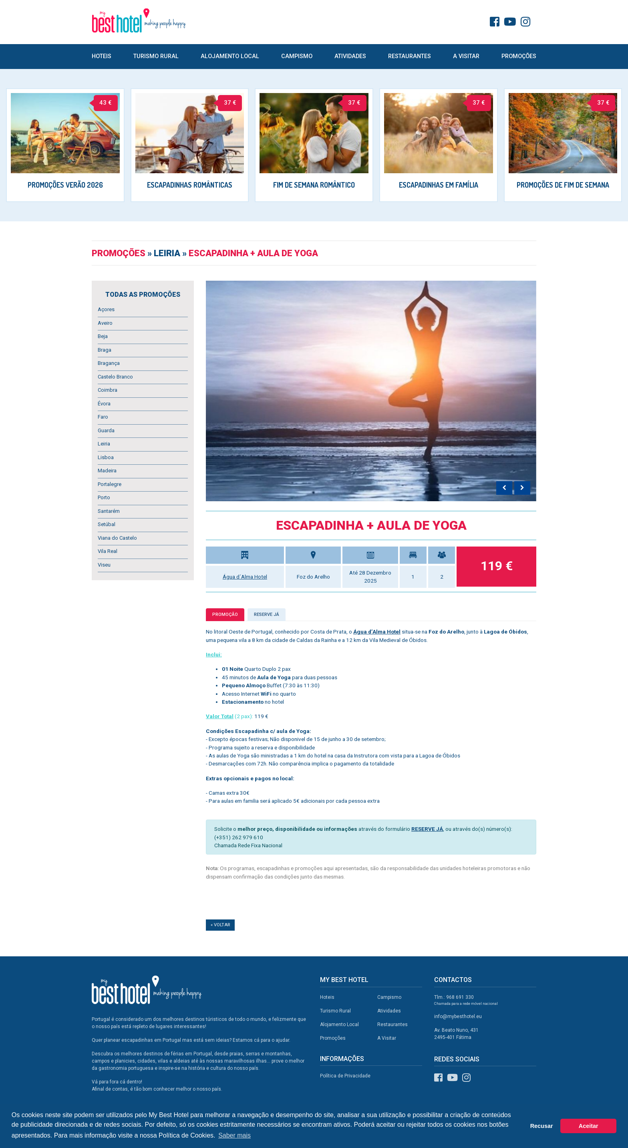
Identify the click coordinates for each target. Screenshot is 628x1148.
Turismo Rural (156, 56)
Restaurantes (409, 56)
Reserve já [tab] (266, 614)
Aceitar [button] (588, 1126)
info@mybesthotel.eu (458, 1016)
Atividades (350, 56)
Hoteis (101, 56)
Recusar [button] (541, 1126)
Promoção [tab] (225, 614)
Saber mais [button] (234, 1135)
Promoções (518, 56)
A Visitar (466, 56)
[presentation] (504, 488)
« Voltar (220, 924)
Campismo (296, 56)
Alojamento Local (230, 56)
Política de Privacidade (345, 1076)
